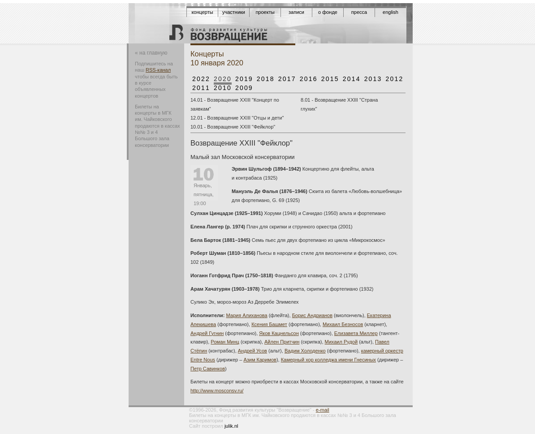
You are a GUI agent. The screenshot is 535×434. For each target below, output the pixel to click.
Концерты (202, 12)
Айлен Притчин (281, 341)
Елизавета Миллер (356, 333)
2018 (266, 78)
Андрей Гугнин (207, 333)
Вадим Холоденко (305, 350)
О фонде (327, 12)
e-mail (322, 410)
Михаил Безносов (343, 324)
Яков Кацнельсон (279, 333)
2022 (201, 78)
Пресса (359, 12)
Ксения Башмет (269, 324)
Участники (233, 12)
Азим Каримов (259, 359)
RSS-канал (158, 70)
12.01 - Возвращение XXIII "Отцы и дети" (237, 117)
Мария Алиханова (247, 315)
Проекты (264, 12)
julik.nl (231, 426)
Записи (296, 12)
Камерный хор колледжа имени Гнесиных (328, 359)
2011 (201, 87)
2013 (373, 78)
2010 (223, 87)
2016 (309, 78)
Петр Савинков (207, 368)
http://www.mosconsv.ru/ (216, 390)
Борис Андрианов (312, 315)
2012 (395, 78)
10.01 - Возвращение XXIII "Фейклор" (232, 126)
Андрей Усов (252, 350)
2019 (244, 78)
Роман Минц (225, 341)
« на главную (151, 53)
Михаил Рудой (341, 341)
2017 (287, 78)
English (390, 12)
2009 (244, 87)
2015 (330, 78)
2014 (352, 78)
